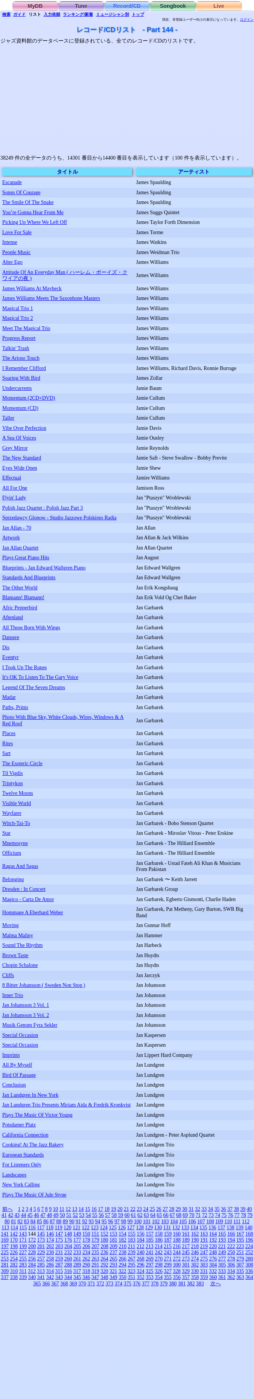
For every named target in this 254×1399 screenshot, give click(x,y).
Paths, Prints (15, 707)
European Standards (23, 1155)
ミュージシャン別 (112, 14)
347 (95, 1277)
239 (131, 1252)
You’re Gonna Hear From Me (33, 212)
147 (59, 1234)
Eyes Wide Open (19, 468)
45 (30, 1215)
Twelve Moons (17, 793)
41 (4, 1215)
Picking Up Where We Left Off (34, 222)
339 (23, 1277)
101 (147, 1221)
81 (13, 1221)
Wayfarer (11, 813)
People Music (16, 252)
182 (122, 1240)
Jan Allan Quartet (20, 548)
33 (204, 1209)
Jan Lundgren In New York (30, 1095)
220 (213, 1246)
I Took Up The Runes (24, 667)
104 (174, 1221)
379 (164, 1283)
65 (159, 1215)
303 (204, 1265)
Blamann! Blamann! (23, 597)
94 (97, 1221)
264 (104, 1259)
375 (128, 1283)
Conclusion (14, 1085)
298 (159, 1265)
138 (230, 1227)
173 (41, 1240)
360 (213, 1277)
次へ (215, 1283)
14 (81, 1209)
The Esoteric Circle (22, 763)
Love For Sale (17, 232)
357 (186, 1277)
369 (73, 1283)
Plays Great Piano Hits (25, 557)
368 (64, 1283)
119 (58, 1227)
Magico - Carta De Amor (28, 899)
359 (204, 1277)
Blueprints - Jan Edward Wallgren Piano (43, 568)
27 (165, 1209)
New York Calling (21, 1184)
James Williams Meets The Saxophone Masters (51, 298)
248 (213, 1252)
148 (68, 1234)
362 (231, 1277)
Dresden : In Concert (24, 889)
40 (249, 1209)
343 (59, 1277)
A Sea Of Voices (19, 438)
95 (104, 1221)
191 (204, 1240)
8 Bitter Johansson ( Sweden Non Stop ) (43, 985)
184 (140, 1240)
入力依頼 (52, 14)
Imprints (11, 1055)
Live (218, 6)
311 (23, 1271)
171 (23, 1240)
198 (14, 1246)
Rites (7, 743)
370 (82, 1283)
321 (113, 1271)
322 (122, 1271)
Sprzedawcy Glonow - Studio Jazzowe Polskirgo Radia (59, 518)
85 (39, 1221)
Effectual (11, 478)
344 (68, 1277)
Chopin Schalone (20, 965)
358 (195, 1277)
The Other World (19, 588)
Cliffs (8, 975)
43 (17, 1215)
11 (61, 1209)
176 (68, 1240)
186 (159, 1240)
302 (195, 1265)
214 (159, 1246)
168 (249, 1234)
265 (113, 1259)
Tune (81, 6)
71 (198, 1215)
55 (94, 1215)
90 (72, 1221)
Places (8, 733)
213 (150, 1246)
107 (201, 1221)
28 (171, 1209)
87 (52, 1221)
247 (204, 1252)
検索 (6, 14)
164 (213, 1234)
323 (131, 1271)
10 (55, 1209)
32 (197, 1209)
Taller (8, 418)
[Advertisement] (127, 97)
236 (104, 1252)
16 (94, 1209)
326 (159, 1271)
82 (20, 1221)
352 (140, 1277)
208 (104, 1246)
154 (122, 1234)
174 (50, 1240)
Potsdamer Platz (19, 1125)
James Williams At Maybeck (32, 288)
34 (210, 1209)
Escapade (12, 182)
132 (176, 1227)
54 (88, 1215)
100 (138, 1221)
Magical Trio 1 (17, 308)
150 (86, 1234)
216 (177, 1246)
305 (222, 1265)
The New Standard (21, 458)
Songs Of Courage (21, 192)
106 (192, 1221)
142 (14, 1234)
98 (123, 1221)
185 (150, 1240)
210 (122, 1246)
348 (104, 1277)
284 (32, 1265)
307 (240, 1265)
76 (230, 1215)
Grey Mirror (15, 448)
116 (32, 1227)
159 (168, 1234)
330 (195, 1271)
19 (113, 1209)
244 (177, 1252)
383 (200, 1283)
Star (6, 833)
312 (32, 1271)
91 (78, 1221)
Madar (9, 697)
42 (10, 1215)
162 (195, 1234)
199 (23, 1246)
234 (86, 1252)
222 (231, 1246)
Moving (10, 925)
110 (228, 1221)
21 (126, 1209)
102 (156, 1221)
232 (68, 1252)
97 (117, 1221)
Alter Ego (12, 262)
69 (185, 1215)
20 (120, 1209)
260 (68, 1259)
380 (173, 1283)
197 (5, 1246)
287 (59, 1265)
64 (152, 1215)
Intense (9, 242)
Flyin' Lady (14, 498)
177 (77, 1240)
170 (14, 1240)
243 (168, 1252)
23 (139, 1209)
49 (56, 1215)
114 (14, 1227)
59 (120, 1215)
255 (23, 1259)
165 (222, 1234)
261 (77, 1259)
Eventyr (10, 657)
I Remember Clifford (24, 368)
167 (240, 1234)
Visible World (16, 803)
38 (236, 1209)
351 (131, 1277)
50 (62, 1215)
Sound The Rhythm (22, 945)
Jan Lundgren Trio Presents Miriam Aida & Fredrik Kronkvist (66, 1105)
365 (37, 1283)
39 (242, 1209)
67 (172, 1215)
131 (167, 1227)
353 (150, 1277)
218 (195, 1246)
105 (183, 1221)
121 (77, 1227)
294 (122, 1265)
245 (186, 1252)
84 (33, 1221)
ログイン (247, 19)
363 (240, 1277)
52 (75, 1215)
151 (95, 1234)
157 (150, 1234)
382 (191, 1283)
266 (122, 1259)
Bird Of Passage (19, 1075)
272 (177, 1259)
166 (231, 1234)
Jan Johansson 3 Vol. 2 (25, 1015)
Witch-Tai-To (16, 823)
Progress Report (18, 338)
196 (249, 1240)
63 (146, 1215)
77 (237, 1215)
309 (5, 1271)
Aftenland (12, 617)
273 (186, 1259)
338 (14, 1277)
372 (100, 1283)
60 (127, 1215)
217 (186, 1246)
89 (65, 1221)
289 (77, 1265)
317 (77, 1271)
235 (95, 1252)
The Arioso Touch (21, 358)
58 (114, 1215)
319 (95, 1271)
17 (100, 1209)
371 (91, 1283)
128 (140, 1227)
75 (224, 1215)
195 (240, 1240)
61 (133, 1215)
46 (36, 1215)
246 (195, 1252)
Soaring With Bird (21, 378)
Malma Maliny (17, 935)
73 (211, 1215)
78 (243, 1215)
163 (204, 1234)
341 (41, 1277)
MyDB (35, 6)
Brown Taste (15, 955)
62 (140, 1215)
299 (168, 1265)
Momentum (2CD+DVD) (28, 398)
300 (177, 1265)
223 (240, 1246)
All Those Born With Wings (31, 627)
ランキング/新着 (78, 14)
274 (195, 1259)
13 (75, 1209)
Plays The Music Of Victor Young (37, 1115)
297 (150, 1265)
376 (137, 1283)
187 (168, 1240)
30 (184, 1209)
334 (231, 1271)
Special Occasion (20, 1035)
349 (113, 1277)
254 (14, 1259)
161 (186, 1234)
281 (5, 1265)
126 (122, 1227)
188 (177, 1240)
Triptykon (12, 783)
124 (104, 1227)
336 (249, 1271)
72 (204, 1215)
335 (240, 1271)
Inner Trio (12, 995)
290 (86, 1265)
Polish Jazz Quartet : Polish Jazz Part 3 (42, 508)
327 (168, 1271)
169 (5, 1240)
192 (213, 1240)
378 (155, 1283)
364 (249, 1277)
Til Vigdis (12, 773)
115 (23, 1227)
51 (68, 1215)
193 (222, 1240)
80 (7, 1221)
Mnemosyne (15, 843)
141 (5, 1234)
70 (192, 1215)
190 (195, 1240)
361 (222, 1277)
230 (50, 1252)
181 (113, 1240)
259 (59, 1259)
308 (249, 1265)
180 (104, 1240)
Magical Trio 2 (17, 318)
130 (158, 1227)
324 (140, 1271)
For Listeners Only (21, 1165)
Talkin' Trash (15, 348)
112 (245, 1221)
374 (118, 1283)
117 (40, 1227)
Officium (11, 853)
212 (140, 1246)
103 (165, 1221)
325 (150, 1271)
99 (130, 1221)
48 (49, 1215)
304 (213, 1265)
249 (222, 1252)
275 (204, 1259)
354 (159, 1277)
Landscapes (14, 1175)
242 (159, 1252)
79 (249, 1215)
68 (178, 1215)
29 (178, 1209)
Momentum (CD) (20, 408)
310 (14, 1271)
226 (14, 1252)
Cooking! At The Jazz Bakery (33, 1145)
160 (177, 1234)
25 (152, 1209)
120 (67, 1227)
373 (109, 1283)
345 (77, 1277)
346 (86, 1277)
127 (131, 1227)
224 (249, 1246)
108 (210, 1221)
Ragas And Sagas (20, 866)
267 (131, 1259)
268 (140, 1259)
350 (122, 1277)
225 (5, 1252)
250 (231, 1252)
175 (59, 1240)
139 (239, 1227)
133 (185, 1227)
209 (113, 1246)
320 (104, 1271)
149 (77, 1234)
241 (150, 1252)
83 (26, 1221)
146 (50, 1234)
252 (249, 1252)
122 (86, 1227)
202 (50, 1246)
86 (46, 1221)
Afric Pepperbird (19, 607)
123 (95, 1227)
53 (81, 1215)
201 (41, 1246)
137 (221, 1227)
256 (32, 1259)
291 (95, 1265)
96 (110, 1221)
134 (194, 1227)
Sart (6, 753)
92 (84, 1221)
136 (212, 1227)
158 (159, 1234)
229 (41, 1252)
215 (168, 1246)
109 (219, 1221)
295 (131, 1265)
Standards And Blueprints (28, 577)
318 (86, 1271)
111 (237, 1221)
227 (23, 1252)
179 (95, 1240)
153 (113, 1234)
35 (217, 1209)
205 (77, 1246)
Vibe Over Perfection (24, 428)
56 (101, 1215)
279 (240, 1259)
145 (41, 1234)
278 (231, 1259)
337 (5, 1277)
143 (23, 1234)
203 (59, 1246)
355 (168, 1277)
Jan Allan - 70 (16, 528)
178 (86, 1240)
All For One (14, 488)
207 (95, 1246)
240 (140, 1252)
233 (77, 1252)
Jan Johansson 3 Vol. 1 (25, 1005)
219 (204, 1246)
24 (146, 1209)
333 (222, 1271)
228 (32, 1252)
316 (68, 1271)
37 (230, 1209)
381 (182, 1283)
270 (159, 1259)
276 (213, 1259)
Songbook (173, 6)
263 (95, 1259)
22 (132, 1209)
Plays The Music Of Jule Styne (34, 1195)
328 (177, 1271)
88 (58, 1221)
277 (222, 1259)
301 (186, 1265)
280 (249, 1259)
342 (50, 1277)
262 (86, 1259)
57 (107, 1215)
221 (222, 1246)
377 (146, 1283)
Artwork (11, 537)
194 (231, 1240)
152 (104, 1234)
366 (46, 1283)
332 (213, 1271)
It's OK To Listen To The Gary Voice (40, 677)
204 (68, 1246)
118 (49, 1227)
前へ (7, 1209)
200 (32, 1246)
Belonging (13, 879)
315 (59, 1271)
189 (186, 1240)
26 (158, 1209)
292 (104, 1265)
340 (32, 1277)
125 (113, 1227)
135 (203, 1227)
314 (50, 1271)
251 (240, 1252)
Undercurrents (17, 388)
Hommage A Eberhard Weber (32, 912)
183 (131, 1240)
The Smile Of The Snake (27, 202)
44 (23, 1215)
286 (50, 1265)
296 (140, 1265)
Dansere (10, 637)
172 (32, 1240)
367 (55, 1283)
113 (5, 1227)
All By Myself (17, 1065)
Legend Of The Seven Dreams (33, 687)
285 (41, 1265)
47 (43, 1215)
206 (86, 1246)
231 (59, 1252)
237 (113, 1252)
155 (131, 1234)
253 (5, 1259)
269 (150, 1259)
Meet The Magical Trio (26, 328)
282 (14, 1265)
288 (68, 1265)
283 (23, 1265)
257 (41, 1259)
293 (113, 1265)
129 (149, 1227)
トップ (138, 14)
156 (140, 1234)
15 (87, 1209)
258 (50, 1259)
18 (107, 1209)
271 (168, 1259)
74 (217, 1215)
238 (122, 1252)
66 (166, 1215)
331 (204, 1271)
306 (231, 1265)
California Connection (25, 1135)
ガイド (19, 14)
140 (248, 1227)
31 (191, 1209)
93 (91, 1221)
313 (41, 1271)
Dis (5, 647)
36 (223, 1209)
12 (68, 1209)
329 (186, 1271)
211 (131, 1246)
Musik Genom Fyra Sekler (29, 1025)
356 (177, 1277)
